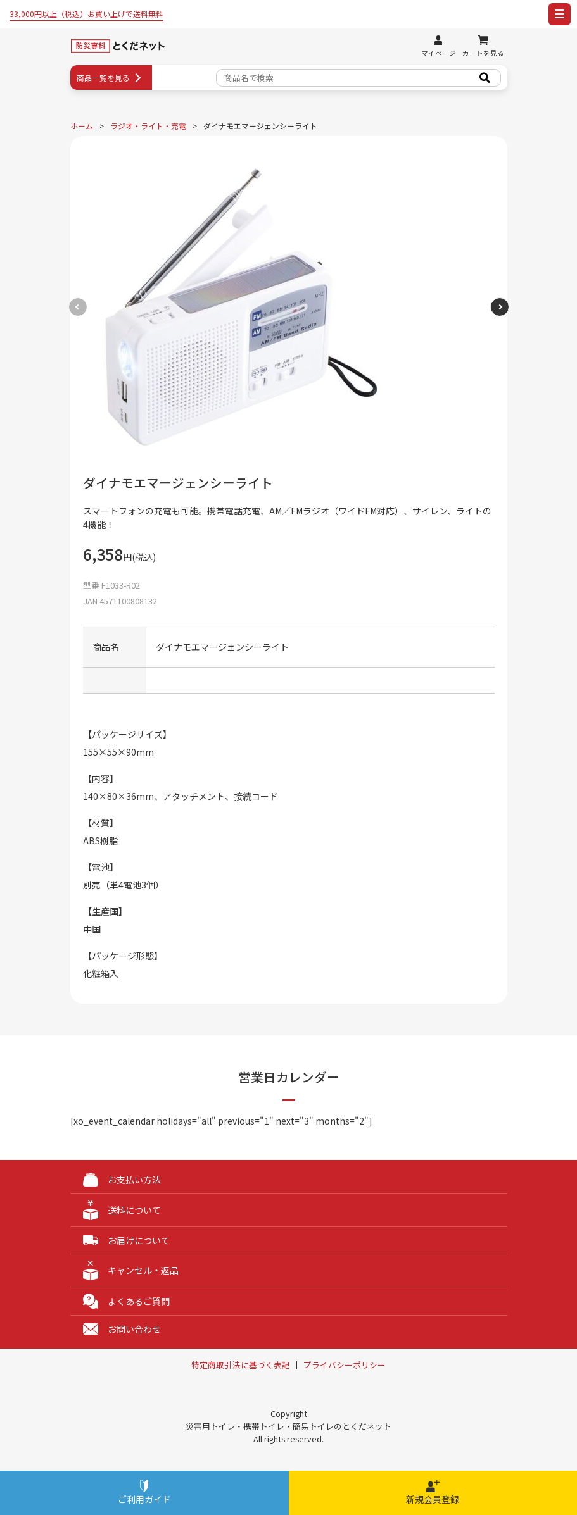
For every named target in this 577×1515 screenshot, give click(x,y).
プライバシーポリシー (344, 1365)
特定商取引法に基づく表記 (240, 1365)
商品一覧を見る (103, 77)
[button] (499, 306)
